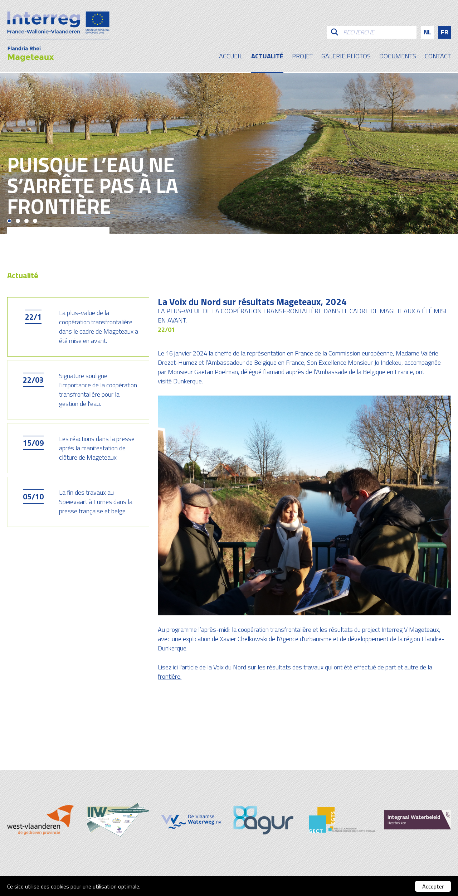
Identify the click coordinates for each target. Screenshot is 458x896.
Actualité (267, 57)
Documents (397, 57)
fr (444, 32)
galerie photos (346, 57)
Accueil (231, 57)
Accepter (433, 886)
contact (438, 57)
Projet (302, 57)
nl (427, 32)
